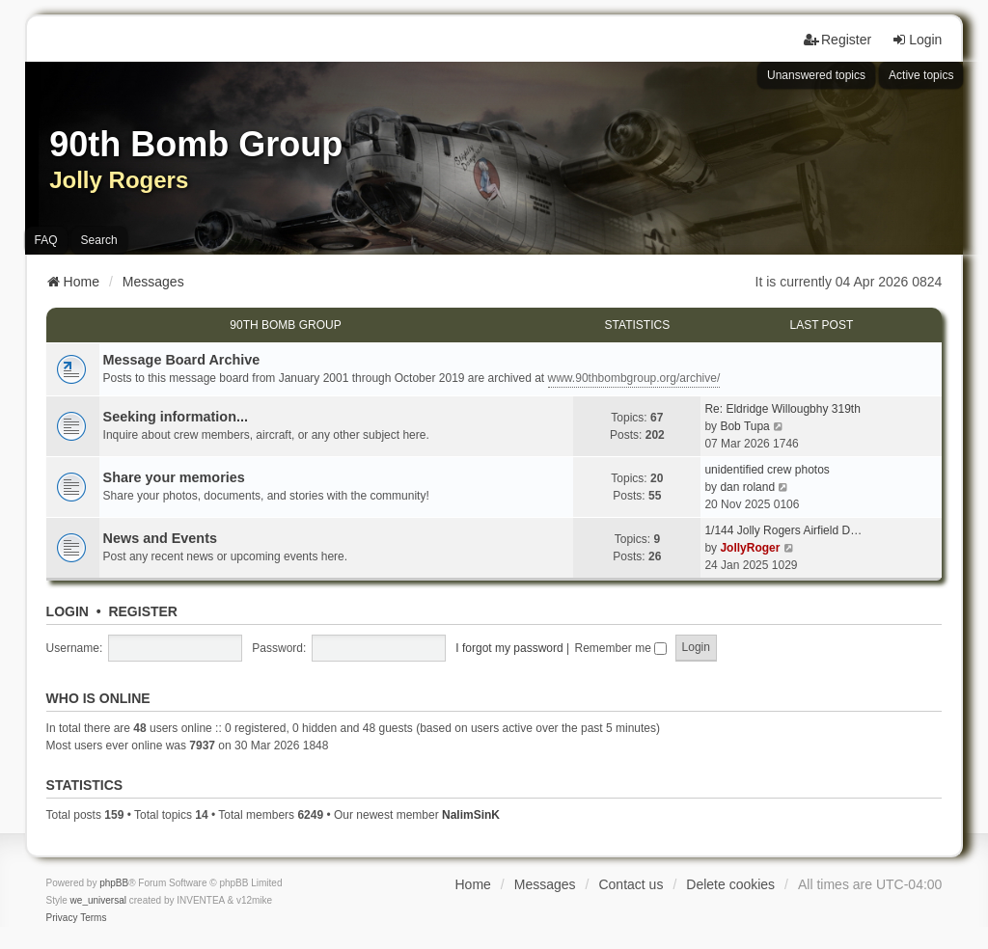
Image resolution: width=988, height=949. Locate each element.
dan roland (747, 487)
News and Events (160, 538)
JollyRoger (750, 548)
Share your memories (174, 477)
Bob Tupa (744, 426)
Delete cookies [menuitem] (730, 884)
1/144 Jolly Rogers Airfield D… (783, 530)
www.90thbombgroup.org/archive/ (634, 378)
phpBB (113, 883)
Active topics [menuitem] (921, 75)
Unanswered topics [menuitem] (816, 75)
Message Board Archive (182, 359)
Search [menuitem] (99, 240)
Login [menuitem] (917, 39)
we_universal (98, 900)
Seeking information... (175, 416)
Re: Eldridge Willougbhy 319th (782, 409)
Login (67, 611)
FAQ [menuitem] (46, 240)
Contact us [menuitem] (630, 884)
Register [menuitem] (837, 39)
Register (143, 611)
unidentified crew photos (766, 469)
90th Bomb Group (285, 325)
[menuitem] (62, 918)
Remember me (621, 648)
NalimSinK (471, 815)
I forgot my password (509, 648)
